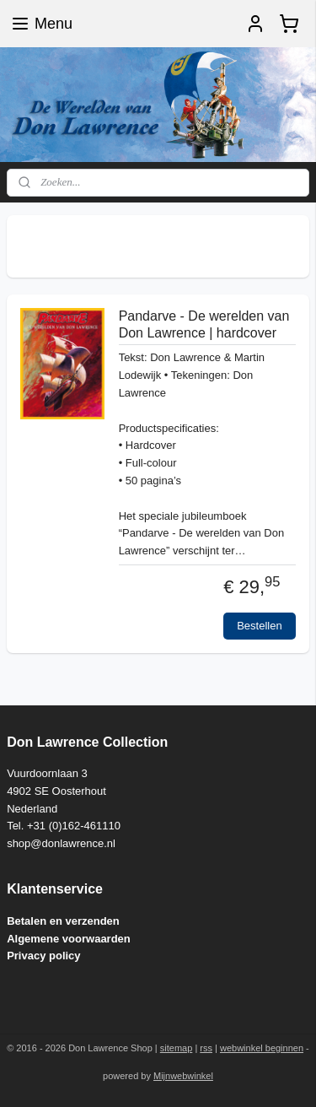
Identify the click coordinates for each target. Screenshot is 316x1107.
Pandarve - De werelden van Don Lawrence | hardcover (204, 325)
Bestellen (259, 625)
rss (206, 1048)
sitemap (176, 1048)
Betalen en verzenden (63, 921)
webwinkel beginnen (261, 1048)
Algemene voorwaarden (69, 938)
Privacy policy (43, 955)
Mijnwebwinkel (183, 1076)
